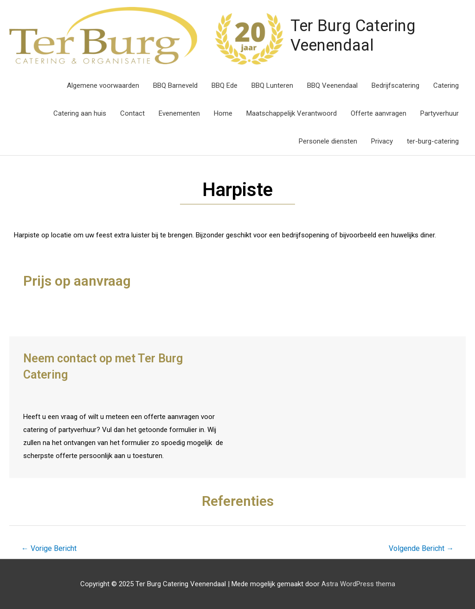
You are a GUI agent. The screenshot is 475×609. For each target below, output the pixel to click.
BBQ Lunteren (272, 85)
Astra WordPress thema (358, 583)
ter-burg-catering (433, 141)
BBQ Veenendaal (332, 85)
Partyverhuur (439, 113)
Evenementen (179, 113)
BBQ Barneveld (175, 85)
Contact (132, 113)
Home (223, 113)
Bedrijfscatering (395, 85)
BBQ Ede (225, 85)
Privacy (382, 141)
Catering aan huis (79, 113)
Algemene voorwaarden (103, 85)
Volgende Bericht (421, 548)
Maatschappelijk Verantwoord (291, 113)
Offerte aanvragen (378, 113)
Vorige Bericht (49, 548)
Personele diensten (328, 141)
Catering (446, 85)
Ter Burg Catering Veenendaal (352, 35)
